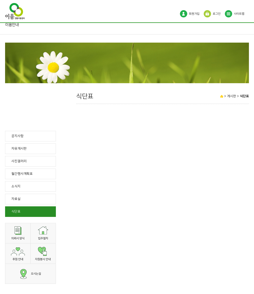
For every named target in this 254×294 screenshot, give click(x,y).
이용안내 (12, 25)
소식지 (16, 186)
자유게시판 (19, 148)
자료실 (16, 199)
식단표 (16, 211)
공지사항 (17, 136)
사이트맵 (239, 13)
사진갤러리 (19, 161)
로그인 (217, 13)
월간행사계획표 (22, 174)
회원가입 (194, 13)
